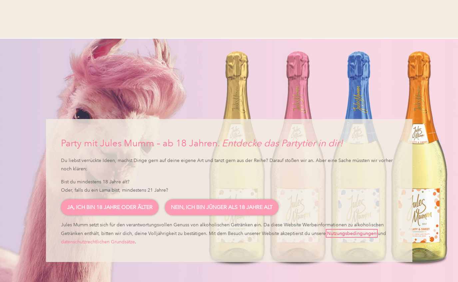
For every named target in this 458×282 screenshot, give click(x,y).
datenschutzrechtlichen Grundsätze (98, 242)
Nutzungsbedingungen (351, 233)
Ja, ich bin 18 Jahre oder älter (110, 207)
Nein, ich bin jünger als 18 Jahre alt (221, 207)
